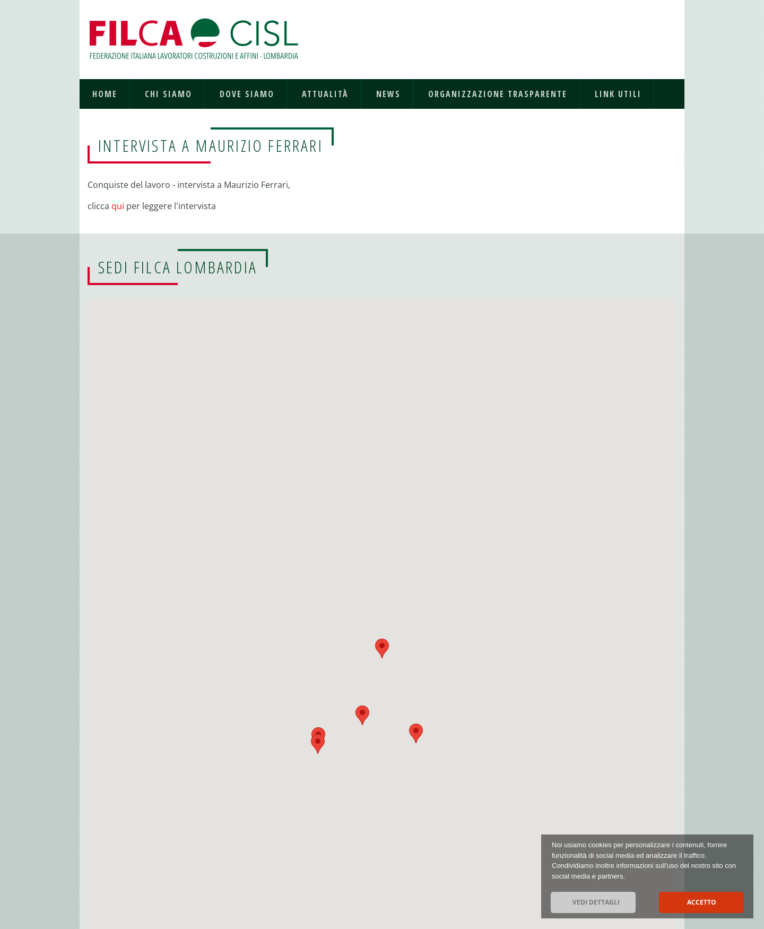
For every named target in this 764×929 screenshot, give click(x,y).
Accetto (701, 902)
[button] (318, 744)
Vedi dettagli (596, 902)
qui (118, 206)
